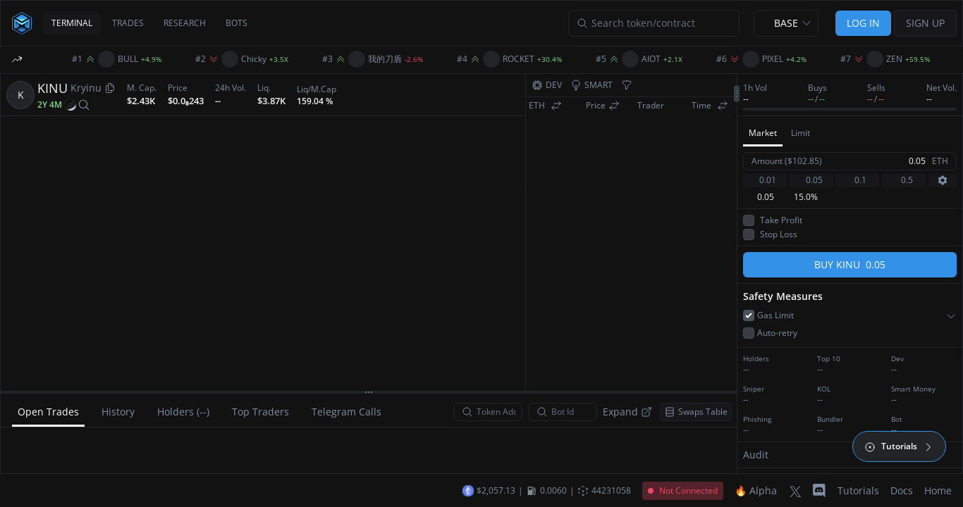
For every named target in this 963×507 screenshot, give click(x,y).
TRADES (128, 23)
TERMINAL (71, 23)
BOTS (236, 23)
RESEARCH (185, 23)
